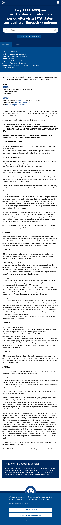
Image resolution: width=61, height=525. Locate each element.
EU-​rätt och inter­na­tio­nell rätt (29, 37)
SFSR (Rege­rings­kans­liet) (22, 102)
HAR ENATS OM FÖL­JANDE (12, 142)
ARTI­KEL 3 (6, 250)
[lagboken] (3, 2)
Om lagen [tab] (5, 45)
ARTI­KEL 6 (6, 323)
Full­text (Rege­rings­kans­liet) (15, 105)
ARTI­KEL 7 (6, 352)
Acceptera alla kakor (30, 510)
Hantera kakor (30, 521)
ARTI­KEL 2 (6, 232)
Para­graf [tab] (18, 45)
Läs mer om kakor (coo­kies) (18, 504)
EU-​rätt (48, 474)
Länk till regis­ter (12, 67)
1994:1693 (5, 87)
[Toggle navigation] (58, 2)
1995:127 (5, 98)
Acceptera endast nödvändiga (30, 515)
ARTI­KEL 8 (6, 367)
